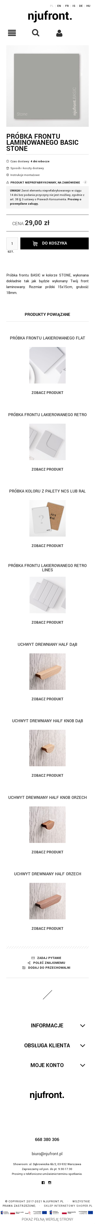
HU (88, 6)
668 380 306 (47, 1139)
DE (81, 6)
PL (52, 6)
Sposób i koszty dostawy (27, 168)
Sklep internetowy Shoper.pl (68, 1206)
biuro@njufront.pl (47, 1154)
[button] (12, 33)
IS (73, 6)
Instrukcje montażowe (25, 175)
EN (59, 6)
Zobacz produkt (47, 392)
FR (67, 6)
